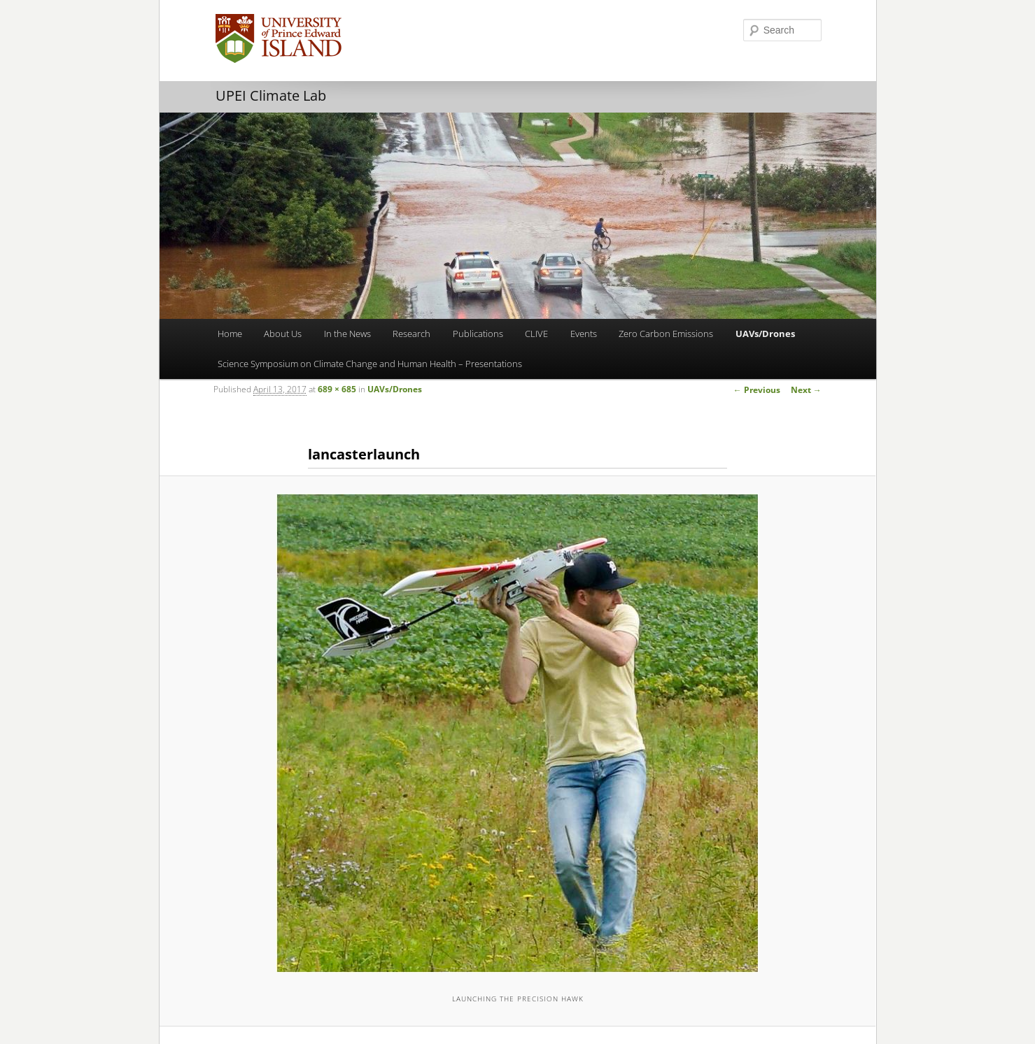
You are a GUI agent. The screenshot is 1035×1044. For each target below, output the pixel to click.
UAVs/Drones (765, 333)
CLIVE (536, 333)
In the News (347, 333)
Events (583, 333)
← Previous (756, 390)
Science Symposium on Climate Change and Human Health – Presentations (370, 363)
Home (230, 333)
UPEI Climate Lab (271, 95)
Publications (478, 333)
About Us (283, 333)
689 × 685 (337, 389)
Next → (806, 390)
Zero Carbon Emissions (666, 333)
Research (411, 333)
